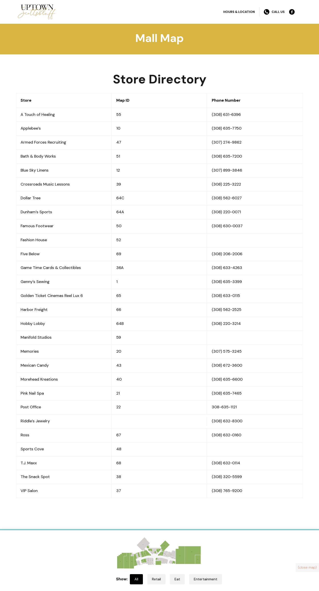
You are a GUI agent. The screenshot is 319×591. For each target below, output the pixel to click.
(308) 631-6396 (226, 114)
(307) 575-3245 (227, 351)
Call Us (274, 12)
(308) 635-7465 (227, 393)
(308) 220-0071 (226, 212)
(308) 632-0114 (226, 463)
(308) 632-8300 (227, 421)
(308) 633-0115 (226, 295)
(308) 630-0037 (227, 226)
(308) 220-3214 (226, 323)
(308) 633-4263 (227, 267)
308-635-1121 (224, 407)
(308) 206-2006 (227, 254)
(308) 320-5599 (227, 476)
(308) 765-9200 (227, 490)
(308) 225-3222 (226, 184)
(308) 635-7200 (227, 156)
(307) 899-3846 (227, 170)
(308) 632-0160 (226, 435)
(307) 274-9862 (226, 142)
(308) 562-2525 (226, 309)
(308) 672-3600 (227, 365)
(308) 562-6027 (227, 198)
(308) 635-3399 (227, 281)
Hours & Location (239, 12)
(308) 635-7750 (226, 128)
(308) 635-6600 (227, 379)
